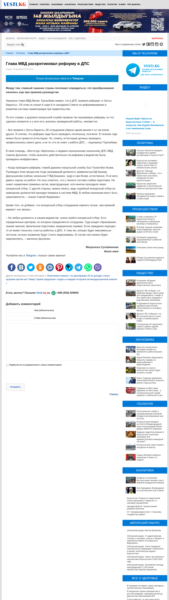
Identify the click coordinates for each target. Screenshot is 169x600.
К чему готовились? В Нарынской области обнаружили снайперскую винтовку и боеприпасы (148, 220)
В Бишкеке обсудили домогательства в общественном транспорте (149, 283)
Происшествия (85, 4)
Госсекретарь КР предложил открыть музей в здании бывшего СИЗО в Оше (149, 326)
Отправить (15, 387)
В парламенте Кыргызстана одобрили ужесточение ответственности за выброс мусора (149, 307)
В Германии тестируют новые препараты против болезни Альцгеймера (145, 555)
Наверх (114, 394)
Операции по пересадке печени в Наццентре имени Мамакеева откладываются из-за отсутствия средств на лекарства (145, 582)
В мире (122, 4)
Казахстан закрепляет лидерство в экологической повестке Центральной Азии (149, 186)
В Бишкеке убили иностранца (150, 247)
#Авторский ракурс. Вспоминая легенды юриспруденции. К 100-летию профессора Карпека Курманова (145, 535)
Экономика (57, 4)
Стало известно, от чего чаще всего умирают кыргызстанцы (143, 569)
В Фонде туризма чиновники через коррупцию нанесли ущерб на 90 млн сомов (149, 229)
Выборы (10, 38)
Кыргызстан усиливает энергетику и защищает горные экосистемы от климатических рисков (147, 164)
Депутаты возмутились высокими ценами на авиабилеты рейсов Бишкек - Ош (150, 350)
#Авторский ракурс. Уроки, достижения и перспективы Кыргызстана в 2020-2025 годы (145, 527)
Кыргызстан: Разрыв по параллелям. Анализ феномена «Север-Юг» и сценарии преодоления (143, 469)
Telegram (162, 44)
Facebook (148, 44)
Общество (100, 4)
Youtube (152, 44)
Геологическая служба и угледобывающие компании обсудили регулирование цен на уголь (144, 407)
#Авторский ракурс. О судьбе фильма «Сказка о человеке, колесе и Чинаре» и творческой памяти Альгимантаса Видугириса (145, 508)
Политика (45, 4)
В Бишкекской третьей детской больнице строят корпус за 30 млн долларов (145, 574)
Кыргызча (157, 38)
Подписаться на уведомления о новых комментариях (35, 365)
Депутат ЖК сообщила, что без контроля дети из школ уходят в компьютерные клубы (149, 317)
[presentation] (31, 375)
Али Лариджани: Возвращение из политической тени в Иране (142, 462)
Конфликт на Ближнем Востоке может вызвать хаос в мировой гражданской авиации (144, 455)
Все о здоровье (77, 38)
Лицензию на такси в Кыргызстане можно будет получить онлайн (148, 370)
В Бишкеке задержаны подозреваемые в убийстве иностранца (149, 239)
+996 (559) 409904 (67, 292)
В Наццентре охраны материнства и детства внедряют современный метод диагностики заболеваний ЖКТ (144, 562)
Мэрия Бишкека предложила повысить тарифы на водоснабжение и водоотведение (150, 361)
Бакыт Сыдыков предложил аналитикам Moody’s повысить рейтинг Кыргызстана (145, 379)
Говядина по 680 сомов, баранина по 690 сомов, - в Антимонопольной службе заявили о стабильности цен (145, 386)
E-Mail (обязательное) (45, 318)
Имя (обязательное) (44, 310)
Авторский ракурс (27, 38)
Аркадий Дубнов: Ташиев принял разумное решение (142, 476)
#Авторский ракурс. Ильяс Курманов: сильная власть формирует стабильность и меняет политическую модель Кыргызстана (146, 518)
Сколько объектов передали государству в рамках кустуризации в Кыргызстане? (150, 152)
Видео (42, 38)
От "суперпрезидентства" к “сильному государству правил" (144, 481)
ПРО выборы (133, 4)
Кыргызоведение (57, 38)
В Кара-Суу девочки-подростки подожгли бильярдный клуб (151, 259)
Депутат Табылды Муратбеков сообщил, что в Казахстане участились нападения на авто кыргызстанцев (149, 176)
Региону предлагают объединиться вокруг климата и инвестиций (150, 196)
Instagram (157, 44)
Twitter (143, 44)
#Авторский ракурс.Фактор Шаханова (144, 499)
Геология (112, 4)
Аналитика (70, 4)
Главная (33, 4)
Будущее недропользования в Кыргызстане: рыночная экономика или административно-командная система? (145, 423)
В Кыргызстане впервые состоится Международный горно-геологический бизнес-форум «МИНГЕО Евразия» (144, 415)
